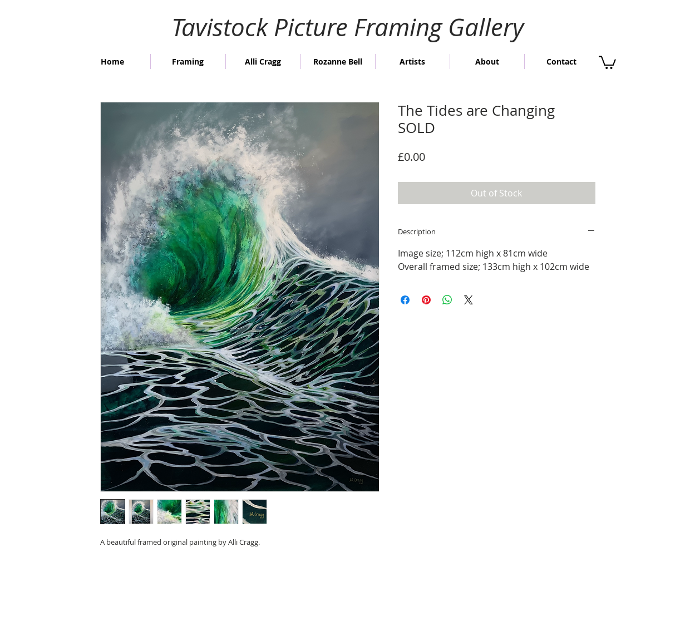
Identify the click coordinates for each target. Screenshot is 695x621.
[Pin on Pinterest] (426, 300)
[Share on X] (468, 300)
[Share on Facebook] (405, 300)
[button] (607, 62)
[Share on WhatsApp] (447, 300)
